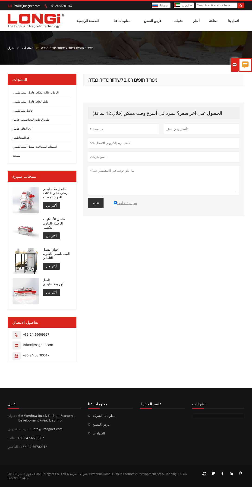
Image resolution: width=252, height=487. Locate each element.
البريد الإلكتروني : (19, 429)
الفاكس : (14, 446)
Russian (164, 5)
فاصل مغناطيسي (23, 110)
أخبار (196, 21)
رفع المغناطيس (22, 138)
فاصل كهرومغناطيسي (53, 282)
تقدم (96, 203)
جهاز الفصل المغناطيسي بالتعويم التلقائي (56, 253)
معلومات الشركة (104, 415)
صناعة (213, 21)
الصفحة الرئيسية (88, 21)
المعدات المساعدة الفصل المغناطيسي (35, 147)
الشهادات (99, 433)
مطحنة (16, 156)
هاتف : (12, 438)
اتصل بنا (233, 21)
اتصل (12, 403)
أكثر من (51, 205)
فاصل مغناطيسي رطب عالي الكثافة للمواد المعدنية (55, 193)
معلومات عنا (122, 21)
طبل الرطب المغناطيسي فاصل (31, 120)
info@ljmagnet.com (27, 6)
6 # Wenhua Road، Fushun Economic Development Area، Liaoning (46, 417)
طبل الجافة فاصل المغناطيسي (30, 101)
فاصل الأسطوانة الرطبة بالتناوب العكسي (54, 223)
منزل (11, 48)
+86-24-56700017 (36, 355)
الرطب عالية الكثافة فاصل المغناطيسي (36, 92)
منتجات (178, 21)
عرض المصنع (152, 21)
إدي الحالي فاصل (22, 129)
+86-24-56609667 (60, 6)
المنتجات (28, 48)
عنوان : (12, 415)
